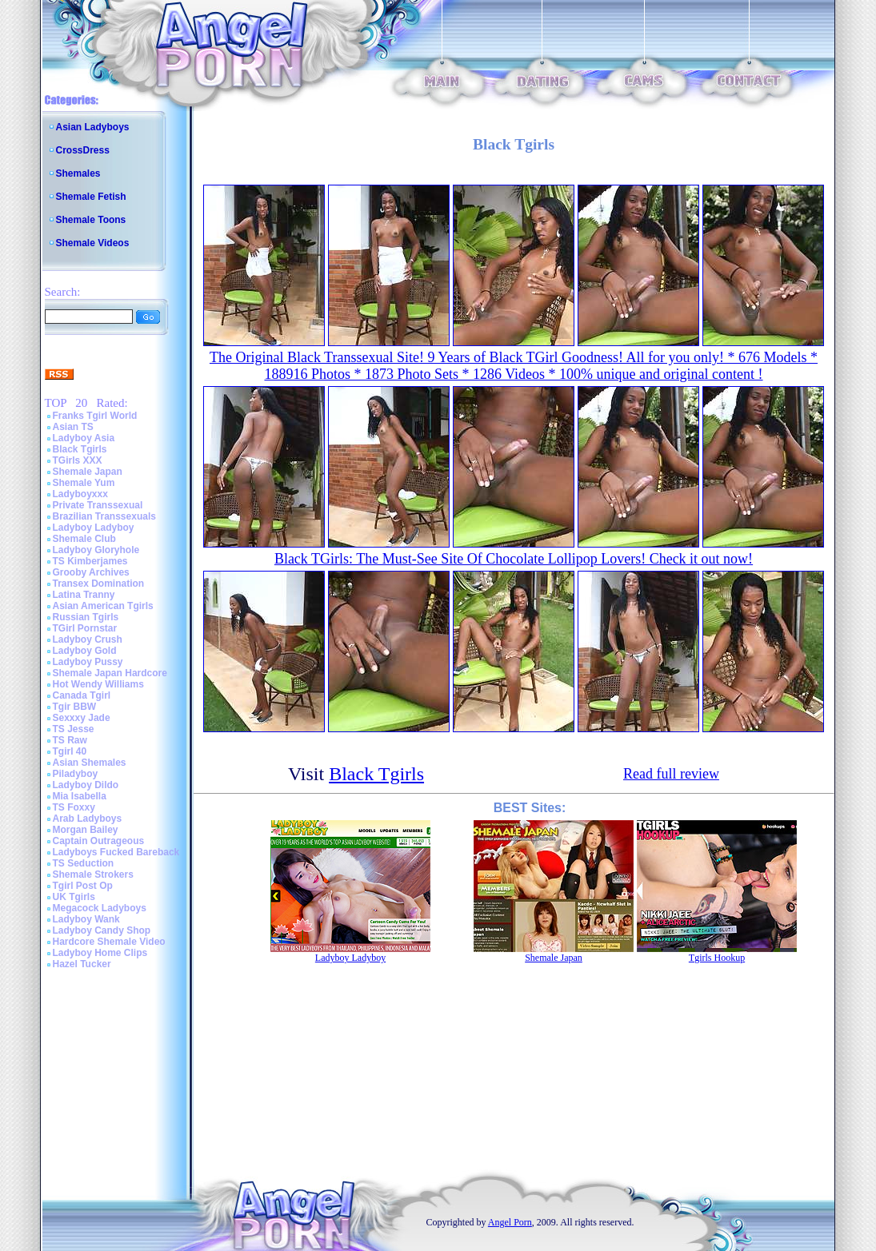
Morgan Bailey (85, 829)
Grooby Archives (91, 572)
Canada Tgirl (82, 695)
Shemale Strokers (93, 874)
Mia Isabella (79, 796)
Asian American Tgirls (103, 606)
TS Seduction (83, 863)
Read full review (671, 774)
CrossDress (83, 150)
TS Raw (70, 740)
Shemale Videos (93, 243)
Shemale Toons (91, 219)
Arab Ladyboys (87, 818)
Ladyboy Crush (87, 639)
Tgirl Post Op (83, 885)
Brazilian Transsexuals (104, 516)
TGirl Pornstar (85, 628)
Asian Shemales (89, 762)
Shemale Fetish (91, 196)
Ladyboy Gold (85, 650)
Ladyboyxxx (80, 494)
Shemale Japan (87, 471)
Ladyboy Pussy (88, 661)
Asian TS (73, 426)
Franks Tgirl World (95, 415)
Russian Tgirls (86, 617)
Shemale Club (84, 538)
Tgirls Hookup (717, 957)
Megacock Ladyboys (99, 908)
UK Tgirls (74, 896)
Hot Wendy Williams (98, 684)
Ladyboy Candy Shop (102, 930)
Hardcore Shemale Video (109, 941)
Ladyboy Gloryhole (96, 550)
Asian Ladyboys (93, 127)
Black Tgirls (80, 449)
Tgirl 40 (70, 751)
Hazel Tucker (82, 964)
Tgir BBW (75, 706)
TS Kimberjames (90, 561)
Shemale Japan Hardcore (110, 673)
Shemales (78, 173)
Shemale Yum (84, 482)
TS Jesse (73, 729)
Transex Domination (99, 583)
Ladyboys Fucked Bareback (116, 852)
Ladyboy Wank (86, 919)
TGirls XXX (77, 460)
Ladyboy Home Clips (100, 952)
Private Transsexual (98, 505)
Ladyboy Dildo (86, 785)
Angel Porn (510, 1222)
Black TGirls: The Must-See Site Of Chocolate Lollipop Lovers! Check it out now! (513, 559)
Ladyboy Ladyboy (93, 527)
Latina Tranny (84, 594)
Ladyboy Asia (84, 438)
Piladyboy (75, 773)
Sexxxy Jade (81, 717)
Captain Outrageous (99, 841)
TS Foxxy (74, 807)
